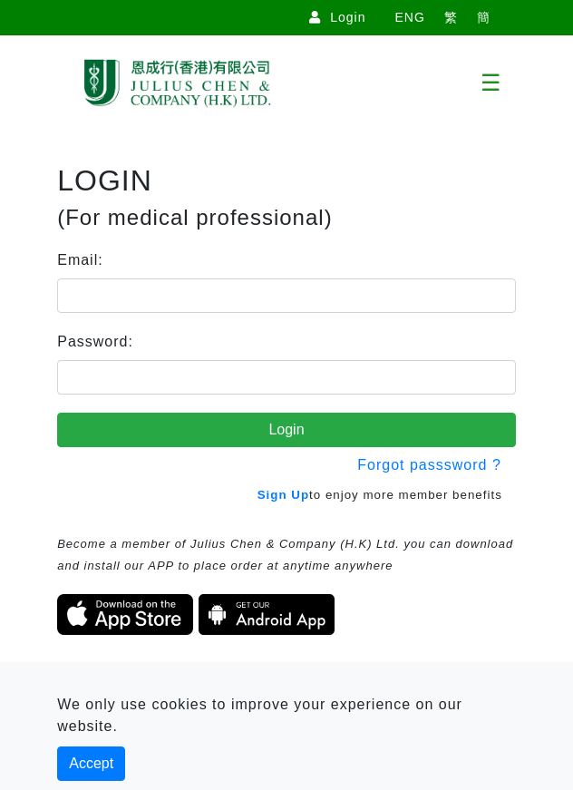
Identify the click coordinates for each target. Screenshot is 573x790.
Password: (95, 341)
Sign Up (283, 495)
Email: (79, 260)
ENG (409, 17)
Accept (91, 763)
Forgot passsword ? (429, 465)
